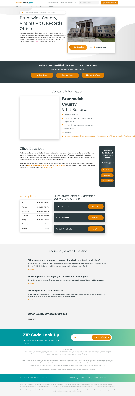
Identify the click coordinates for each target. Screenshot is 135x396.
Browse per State (53, 3)
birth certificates (32, 165)
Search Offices (100, 337)
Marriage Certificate (93, 75)
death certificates (43, 165)
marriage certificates (58, 165)
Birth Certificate (42, 75)
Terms (83, 378)
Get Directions (78, 47)
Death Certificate (67, 75)
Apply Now (95, 206)
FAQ (76, 3)
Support (103, 378)
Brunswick (35, 6)
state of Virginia (48, 167)
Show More (31, 319)
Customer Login (74, 378)
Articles (96, 378)
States (22, 6)
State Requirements (67, 3)
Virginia (28, 6)
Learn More (31, 269)
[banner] (24, 3)
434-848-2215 (101, 47)
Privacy (89, 378)
